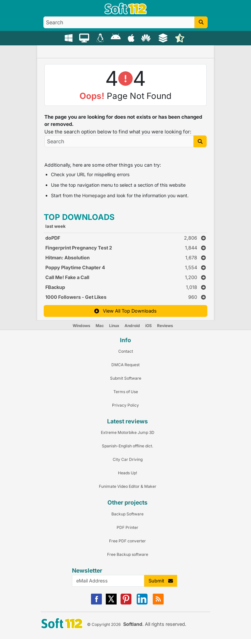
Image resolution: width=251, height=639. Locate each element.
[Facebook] (96, 603)
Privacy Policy (125, 405)
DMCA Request (125, 364)
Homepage (94, 195)
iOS (148, 325)
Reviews (165, 325)
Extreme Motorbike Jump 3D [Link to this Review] (127, 432)
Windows (81, 325)
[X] (111, 603)
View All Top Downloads (125, 311)
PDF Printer (127, 527)
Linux (114, 325)
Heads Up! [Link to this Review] (127, 472)
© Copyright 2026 (104, 624)
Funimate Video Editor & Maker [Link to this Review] (127, 486)
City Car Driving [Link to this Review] (128, 459)
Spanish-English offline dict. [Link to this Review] (127, 445)
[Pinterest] (126, 603)
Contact (125, 351)
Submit (160, 580)
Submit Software (125, 378)
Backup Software (127, 513)
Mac (100, 325)
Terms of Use (125, 391)
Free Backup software (127, 554)
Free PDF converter (127, 540)
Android (132, 325)
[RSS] (158, 603)
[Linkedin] (142, 603)
